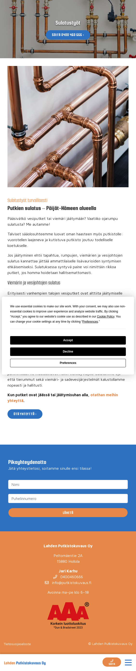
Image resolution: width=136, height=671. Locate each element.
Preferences (68, 363)
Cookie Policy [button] (105, 316)
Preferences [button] (90, 321)
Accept (68, 340)
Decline (68, 351)
